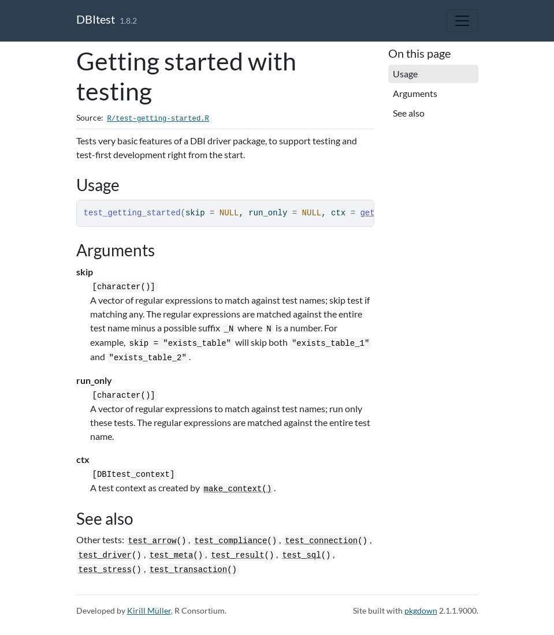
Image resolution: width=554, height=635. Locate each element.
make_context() (238, 489)
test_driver (105, 555)
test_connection (321, 541)
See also (409, 112)
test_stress (105, 569)
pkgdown (420, 610)
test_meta (172, 555)
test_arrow (152, 541)
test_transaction (188, 569)
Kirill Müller (149, 610)
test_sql (301, 555)
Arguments (415, 93)
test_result (237, 555)
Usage (405, 73)
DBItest (95, 19)
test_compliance (230, 541)
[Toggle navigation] (462, 20)
